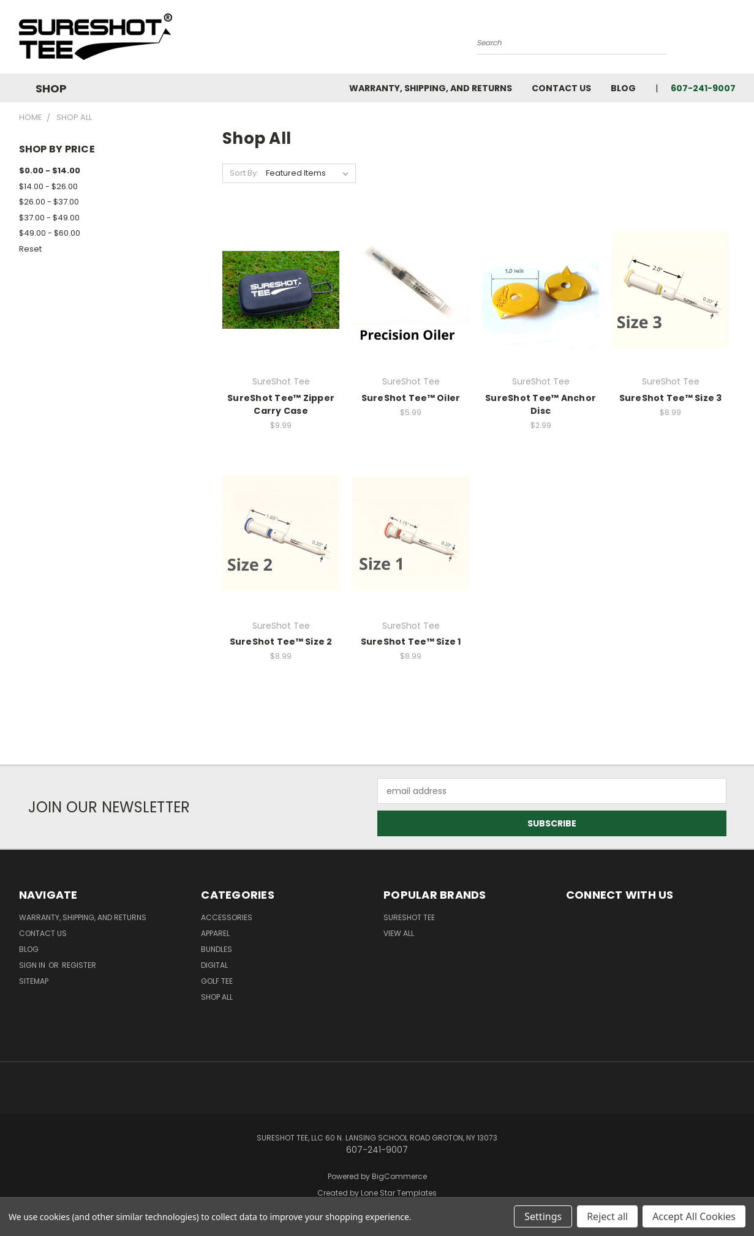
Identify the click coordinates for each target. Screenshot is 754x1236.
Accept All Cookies (694, 1216)
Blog (623, 88)
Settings (543, 1216)
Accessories (226, 917)
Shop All (217, 997)
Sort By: (244, 173)
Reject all (607, 1216)
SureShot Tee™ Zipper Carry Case (280, 404)
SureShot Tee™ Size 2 (281, 641)
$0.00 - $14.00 (49, 170)
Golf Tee (217, 981)
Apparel (215, 933)
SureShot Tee (409, 917)
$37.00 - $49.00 (49, 217)
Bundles (216, 949)
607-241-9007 (703, 88)
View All (398, 933)
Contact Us (561, 88)
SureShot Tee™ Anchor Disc (540, 404)
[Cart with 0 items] (732, 40)
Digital (214, 965)
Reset (30, 249)
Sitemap (33, 981)
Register (79, 965)
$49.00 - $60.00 (49, 233)
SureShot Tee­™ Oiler (411, 398)
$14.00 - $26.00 (48, 186)
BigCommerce (399, 1176)
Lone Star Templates (399, 1193)
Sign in (33, 965)
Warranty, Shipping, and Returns (430, 88)
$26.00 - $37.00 (49, 202)
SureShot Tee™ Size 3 (670, 398)
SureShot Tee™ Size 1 (411, 641)
